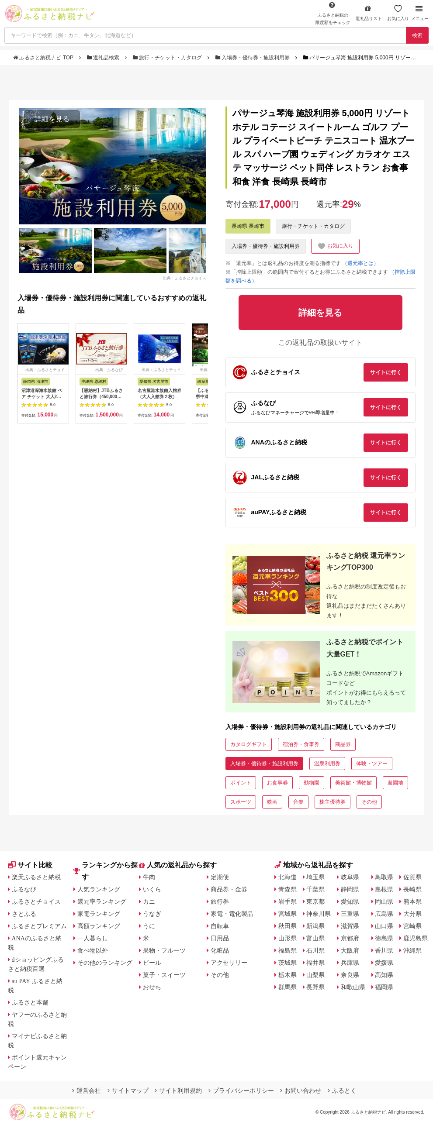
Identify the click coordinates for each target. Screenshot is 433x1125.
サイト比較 (30, 865)
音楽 (298, 802)
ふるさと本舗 (30, 1002)
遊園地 (395, 783)
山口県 (384, 926)
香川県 (384, 950)
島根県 (384, 889)
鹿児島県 (415, 938)
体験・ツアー (372, 763)
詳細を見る (52, 119)
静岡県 (350, 889)
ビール (152, 963)
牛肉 (149, 877)
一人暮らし (92, 938)
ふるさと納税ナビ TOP (44, 58)
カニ (149, 901)
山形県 (287, 938)
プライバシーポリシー (241, 1090)
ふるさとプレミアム (39, 926)
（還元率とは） (360, 263)
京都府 (350, 938)
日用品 (220, 938)
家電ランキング (98, 914)
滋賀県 (350, 926)
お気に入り (398, 13)
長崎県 (412, 889)
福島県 (287, 950)
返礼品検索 (104, 58)
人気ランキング (98, 889)
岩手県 (287, 901)
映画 (272, 802)
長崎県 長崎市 (248, 226)
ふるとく (342, 1090)
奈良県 (350, 975)
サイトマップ (128, 1090)
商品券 (343, 744)
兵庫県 (350, 963)
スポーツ (240, 802)
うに (149, 926)
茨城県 (287, 963)
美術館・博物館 (353, 783)
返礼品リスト (369, 13)
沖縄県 (412, 950)
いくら (152, 889)
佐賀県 (412, 877)
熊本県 (412, 901)
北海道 (287, 877)
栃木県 (287, 975)
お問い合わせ (300, 1090)
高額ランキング (98, 926)
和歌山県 (353, 987)
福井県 (315, 963)
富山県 (315, 938)
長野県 (315, 987)
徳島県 (384, 938)
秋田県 (287, 926)
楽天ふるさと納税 (36, 877)
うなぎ (152, 914)
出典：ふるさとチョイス (184, 277)
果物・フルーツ (164, 950)
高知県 (384, 975)
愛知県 (350, 901)
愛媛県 (384, 963)
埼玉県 (315, 877)
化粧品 (220, 950)
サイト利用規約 (178, 1090)
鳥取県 (384, 877)
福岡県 (384, 987)
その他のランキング (104, 963)
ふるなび (24, 889)
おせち (152, 987)
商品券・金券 (229, 889)
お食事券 (277, 783)
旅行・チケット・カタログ (168, 58)
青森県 (287, 889)
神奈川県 (318, 914)
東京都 (315, 901)
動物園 (311, 783)
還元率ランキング (101, 901)
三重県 (350, 914)
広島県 (384, 914)
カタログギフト (248, 744)
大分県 (412, 914)
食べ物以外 (92, 950)
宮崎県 (412, 926)
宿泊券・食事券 (301, 744)
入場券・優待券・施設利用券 (253, 58)
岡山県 (384, 901)
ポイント (240, 783)
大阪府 (350, 950)
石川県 (315, 950)
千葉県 (315, 889)
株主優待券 (332, 802)
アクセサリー (229, 963)
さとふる (24, 914)
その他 (369, 802)
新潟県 (315, 926)
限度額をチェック (332, 13)
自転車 (220, 926)
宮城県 (287, 914)
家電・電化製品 (232, 914)
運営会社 (86, 1090)
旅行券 (220, 901)
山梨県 (315, 975)
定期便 (220, 877)
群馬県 (287, 987)
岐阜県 (350, 877)
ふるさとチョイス (36, 901)
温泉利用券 (327, 763)
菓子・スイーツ (164, 975)
